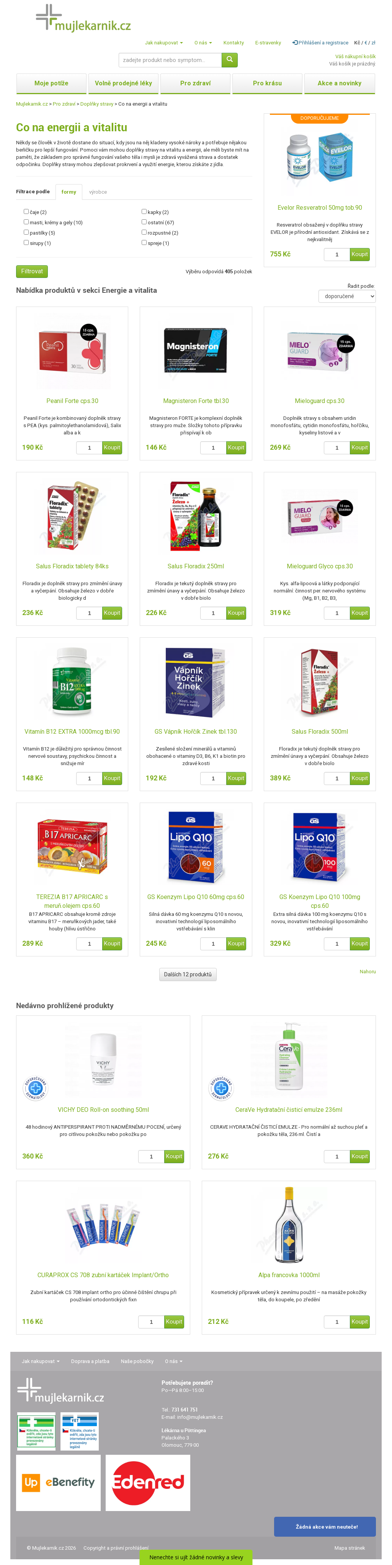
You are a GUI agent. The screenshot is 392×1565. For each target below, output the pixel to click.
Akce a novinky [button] (339, 83)
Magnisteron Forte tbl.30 (196, 401)
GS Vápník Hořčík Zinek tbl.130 (196, 731)
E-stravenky (268, 43)
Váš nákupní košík (355, 56)
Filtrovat (32, 271)
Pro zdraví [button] (195, 83)
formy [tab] (69, 192)
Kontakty (234, 43)
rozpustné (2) (163, 233)
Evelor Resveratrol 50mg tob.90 (320, 207)
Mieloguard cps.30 (320, 401)
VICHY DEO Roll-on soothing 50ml (103, 1109)
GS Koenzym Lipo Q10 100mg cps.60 (319, 901)
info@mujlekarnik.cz (200, 1417)
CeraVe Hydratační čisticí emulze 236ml (288, 1109)
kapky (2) (158, 212)
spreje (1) (158, 243)
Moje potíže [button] (51, 83)
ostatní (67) (161, 222)
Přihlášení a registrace (320, 43)
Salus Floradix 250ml (196, 566)
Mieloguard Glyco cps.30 (320, 566)
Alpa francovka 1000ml (289, 1275)
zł (373, 43)
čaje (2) (38, 212)
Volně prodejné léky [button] (123, 83)
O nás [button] (203, 43)
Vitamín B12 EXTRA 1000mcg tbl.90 (72, 731)
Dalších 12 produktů (188, 974)
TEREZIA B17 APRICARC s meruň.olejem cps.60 (72, 901)
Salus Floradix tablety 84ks (72, 566)
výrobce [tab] (98, 192)
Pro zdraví (64, 104)
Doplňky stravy (96, 104)
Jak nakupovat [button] (164, 43)
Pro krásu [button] (267, 83)
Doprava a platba (90, 1361)
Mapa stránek (350, 1548)
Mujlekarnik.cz (32, 104)
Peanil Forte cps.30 (72, 401)
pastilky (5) (42, 233)
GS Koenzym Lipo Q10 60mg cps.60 (195, 897)
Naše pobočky (137, 1361)
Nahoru (368, 971)
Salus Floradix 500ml (320, 731)
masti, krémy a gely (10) (56, 222)
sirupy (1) (40, 243)
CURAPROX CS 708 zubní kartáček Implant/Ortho (103, 1275)
